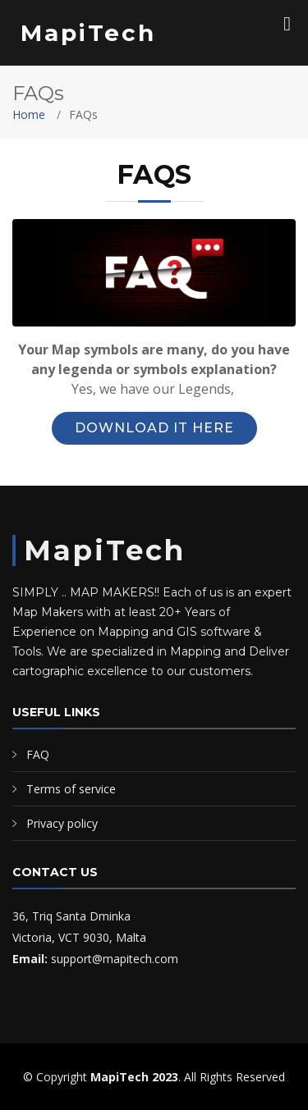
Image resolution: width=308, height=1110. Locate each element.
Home (28, 114)
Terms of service (71, 789)
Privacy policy (62, 823)
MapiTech (88, 33)
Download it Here (154, 428)
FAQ (37, 754)
